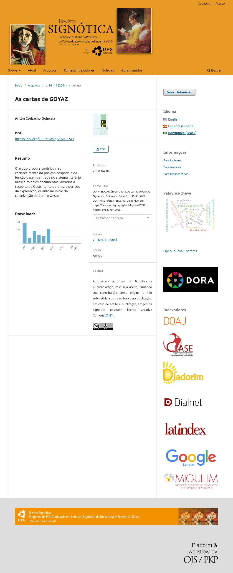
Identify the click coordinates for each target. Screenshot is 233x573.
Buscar (214, 70)
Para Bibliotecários (175, 174)
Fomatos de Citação (109, 218)
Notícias (108, 70)
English (174, 119)
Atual (32, 70)
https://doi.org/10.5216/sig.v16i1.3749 (44, 139)
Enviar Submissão (179, 92)
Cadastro (204, 3)
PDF (102, 149)
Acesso (220, 3)
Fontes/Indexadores (79, 70)
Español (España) (181, 126)
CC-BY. (109, 315)
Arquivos (50, 70)
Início (18, 85)
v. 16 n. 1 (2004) (56, 85)
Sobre (13, 70)
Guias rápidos (131, 70)
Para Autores (172, 167)
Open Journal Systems (180, 251)
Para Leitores (172, 160)
